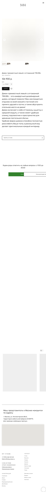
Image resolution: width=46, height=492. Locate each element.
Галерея (3, 479)
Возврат (26, 475)
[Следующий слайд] (42, 40)
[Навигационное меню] (43, 2)
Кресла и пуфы (27, 466)
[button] (23, 138)
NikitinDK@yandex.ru (8, 459)
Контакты (26, 479)
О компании (4, 475)
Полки (25, 470)
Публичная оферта (7, 467)
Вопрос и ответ (27, 477)
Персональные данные (8, 469)
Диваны (26, 464)
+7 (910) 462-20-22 (8, 457)
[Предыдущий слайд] (4, 40)
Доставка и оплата (28, 473)
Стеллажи (26, 468)
